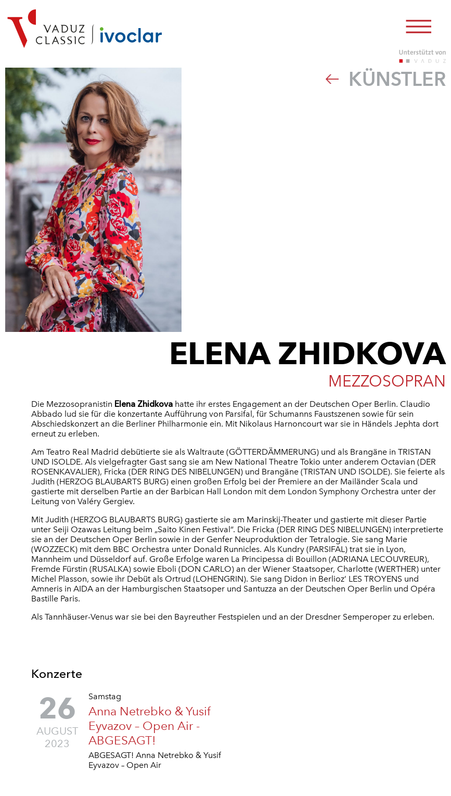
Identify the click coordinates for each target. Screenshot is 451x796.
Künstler (386, 79)
